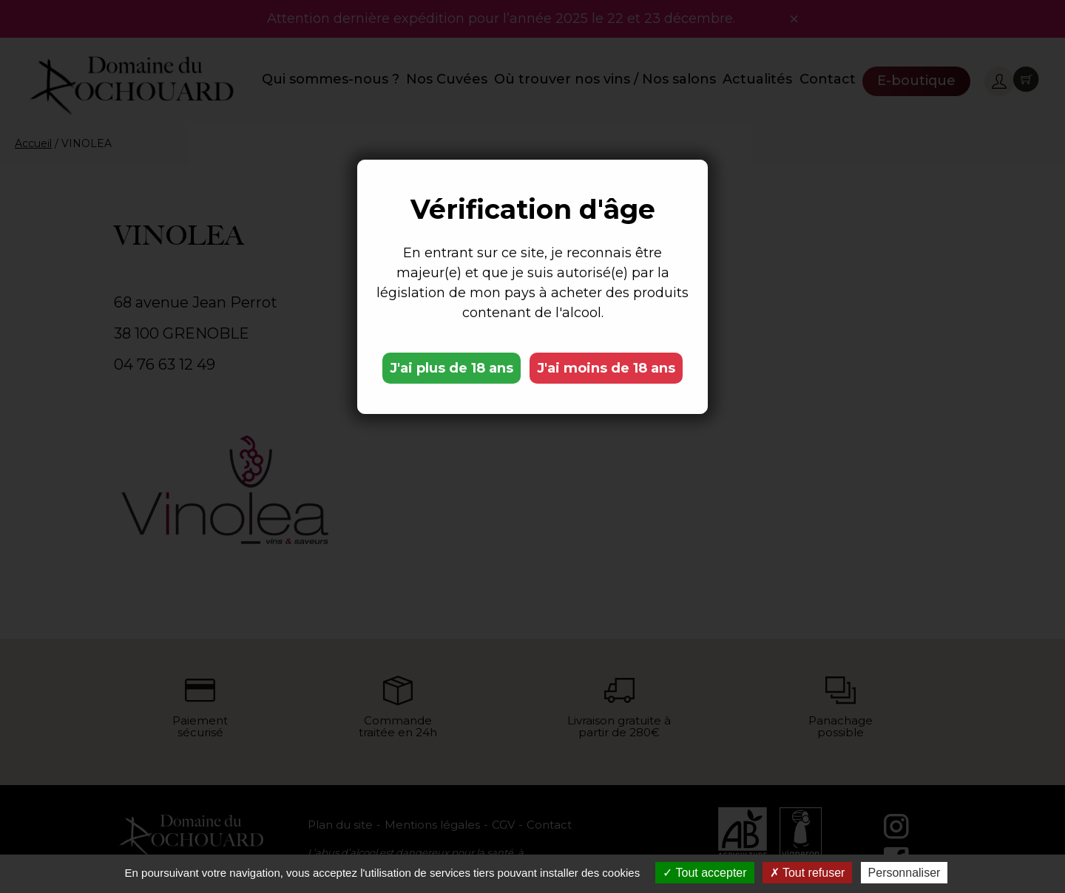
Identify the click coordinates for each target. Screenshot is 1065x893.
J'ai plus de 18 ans (451, 368)
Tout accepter (704, 872)
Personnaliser (904, 872)
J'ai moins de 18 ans (606, 368)
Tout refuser (807, 872)
